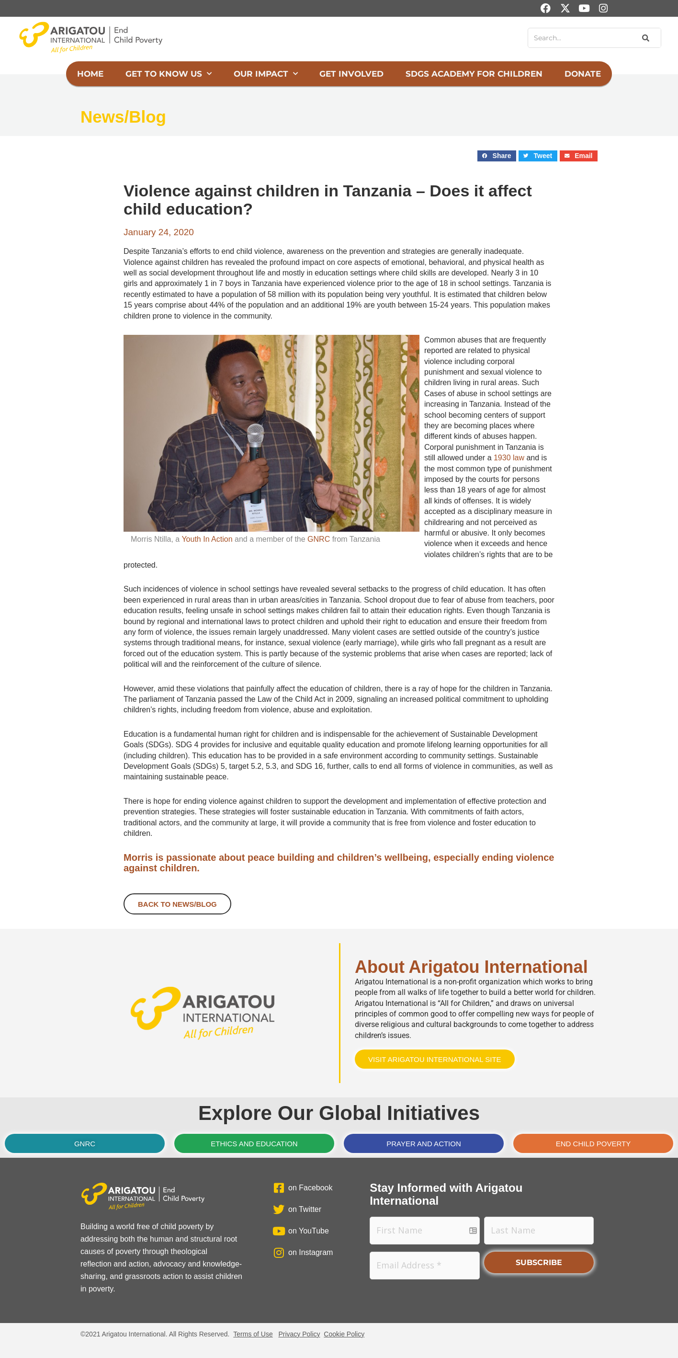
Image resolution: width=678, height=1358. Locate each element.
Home (90, 74)
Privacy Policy (299, 1334)
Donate (583, 74)
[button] (496, 155)
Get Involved (351, 74)
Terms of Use (252, 1334)
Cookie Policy (344, 1334)
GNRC (318, 539)
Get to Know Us (168, 73)
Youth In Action (206, 539)
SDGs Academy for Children (474, 74)
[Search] (645, 37)
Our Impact (266, 73)
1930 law (509, 458)
